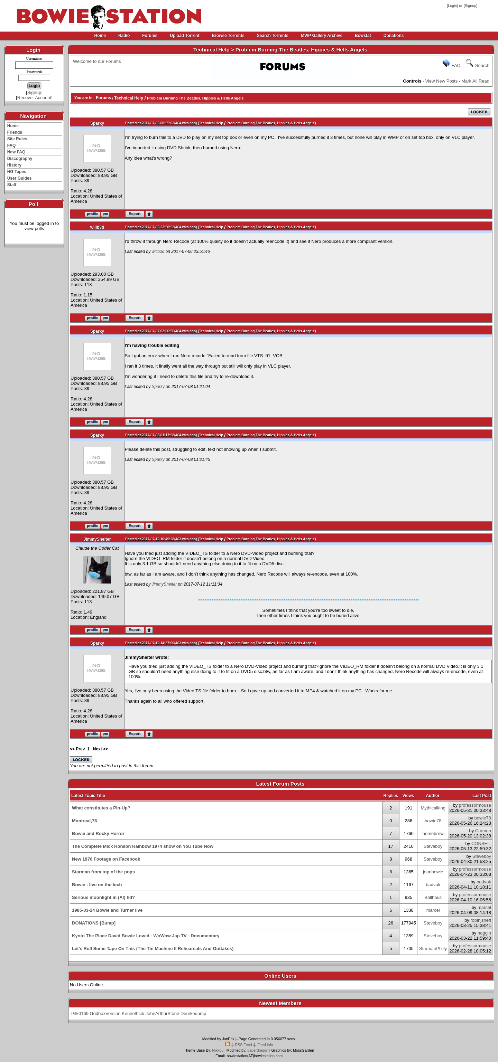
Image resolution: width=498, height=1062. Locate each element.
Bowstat (363, 35)
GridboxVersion (105, 1013)
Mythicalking (433, 807)
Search (482, 65)
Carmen (483, 830)
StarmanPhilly (433, 948)
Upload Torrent (184, 35)
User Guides (19, 178)
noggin (484, 933)
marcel (433, 910)
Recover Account (34, 97)
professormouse (475, 805)
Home (100, 35)
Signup (470, 5)
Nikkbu (218, 1050)
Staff (12, 184)
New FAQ (16, 152)
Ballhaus (433, 897)
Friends (14, 132)
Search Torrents (272, 35)
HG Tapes (16, 171)
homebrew (433, 833)
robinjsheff (480, 920)
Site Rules (17, 138)
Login (452, 5)
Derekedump (193, 1013)
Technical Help (128, 98)
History (14, 165)
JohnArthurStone (162, 1013)
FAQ (11, 145)
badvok (433, 884)
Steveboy (433, 846)
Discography (20, 158)
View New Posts (441, 81)
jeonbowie (433, 871)
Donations (394, 35)
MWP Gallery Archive (321, 35)
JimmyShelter (97, 539)
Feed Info (265, 1045)
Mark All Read (475, 81)
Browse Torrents (228, 35)
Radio (124, 35)
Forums (149, 35)
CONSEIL (481, 843)
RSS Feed (243, 1045)
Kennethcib (133, 1013)
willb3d (97, 227)
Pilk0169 (80, 1013)
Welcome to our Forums (97, 61)
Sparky (97, 123)
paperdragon (257, 1050)
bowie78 (433, 820)
